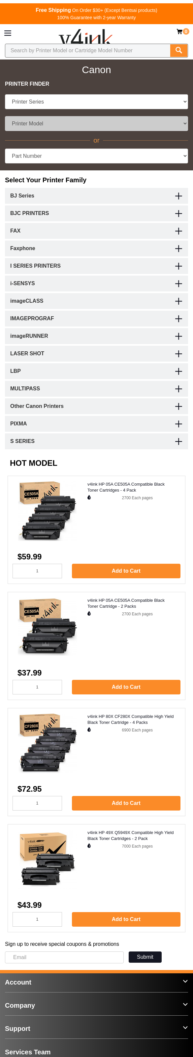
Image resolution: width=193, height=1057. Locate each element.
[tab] (96, 196)
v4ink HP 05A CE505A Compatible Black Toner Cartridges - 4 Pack (126, 487)
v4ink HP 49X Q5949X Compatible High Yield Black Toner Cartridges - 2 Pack (130, 835)
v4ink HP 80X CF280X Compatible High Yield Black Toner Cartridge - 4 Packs (130, 719)
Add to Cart (126, 571)
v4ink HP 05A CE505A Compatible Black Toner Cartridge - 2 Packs (126, 603)
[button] (179, 196)
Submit (145, 957)
